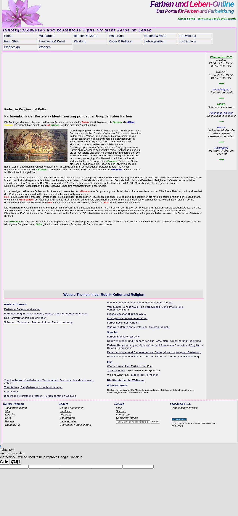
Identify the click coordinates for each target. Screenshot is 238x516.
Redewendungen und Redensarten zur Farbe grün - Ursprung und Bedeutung (154, 352)
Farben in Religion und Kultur (22, 309)
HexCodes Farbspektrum (75, 424)
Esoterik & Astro (155, 36)
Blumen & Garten (86, 36)
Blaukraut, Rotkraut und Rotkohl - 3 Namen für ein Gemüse (40, 395)
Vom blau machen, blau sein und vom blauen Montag (139, 302)
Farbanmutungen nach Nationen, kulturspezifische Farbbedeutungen (45, 313)
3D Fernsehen (116, 370)
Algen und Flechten (221, 112)
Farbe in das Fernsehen (144, 374)
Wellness (66, 411)
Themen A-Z (12, 424)
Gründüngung (221, 89)
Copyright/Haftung (127, 417)
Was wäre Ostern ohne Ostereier (127, 327)
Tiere (8, 417)
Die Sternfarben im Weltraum (125, 380)
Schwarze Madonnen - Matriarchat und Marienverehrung (38, 322)
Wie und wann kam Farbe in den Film (129, 366)
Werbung (66, 414)
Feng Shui (11, 41)
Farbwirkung (187, 36)
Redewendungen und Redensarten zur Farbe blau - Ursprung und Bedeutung (154, 341)
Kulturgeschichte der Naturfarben (127, 318)
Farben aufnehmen (72, 407)
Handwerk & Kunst (52, 41)
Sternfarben (67, 417)
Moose (221, 127)
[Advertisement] (103, 78)
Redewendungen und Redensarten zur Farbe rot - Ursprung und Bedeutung (153, 356)
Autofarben (46, 36)
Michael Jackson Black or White (126, 314)
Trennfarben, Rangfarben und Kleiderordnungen (33, 387)
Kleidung (80, 41)
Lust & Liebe (187, 41)
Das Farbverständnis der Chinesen (25, 317)
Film (7, 411)
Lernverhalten (68, 421)
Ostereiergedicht (159, 327)
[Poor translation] (15, 462)
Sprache (10, 414)
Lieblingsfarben (154, 41)
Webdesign (12, 47)
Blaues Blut (11, 391)
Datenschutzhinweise (185, 407)
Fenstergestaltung (16, 407)
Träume (9, 421)
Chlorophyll (221, 147)
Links (119, 407)
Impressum (123, 414)
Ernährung (116, 36)
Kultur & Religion (120, 41)
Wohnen (45, 47)
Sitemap (121, 411)
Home (8, 36)
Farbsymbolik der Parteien (123, 322)
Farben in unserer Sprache (123, 336)
